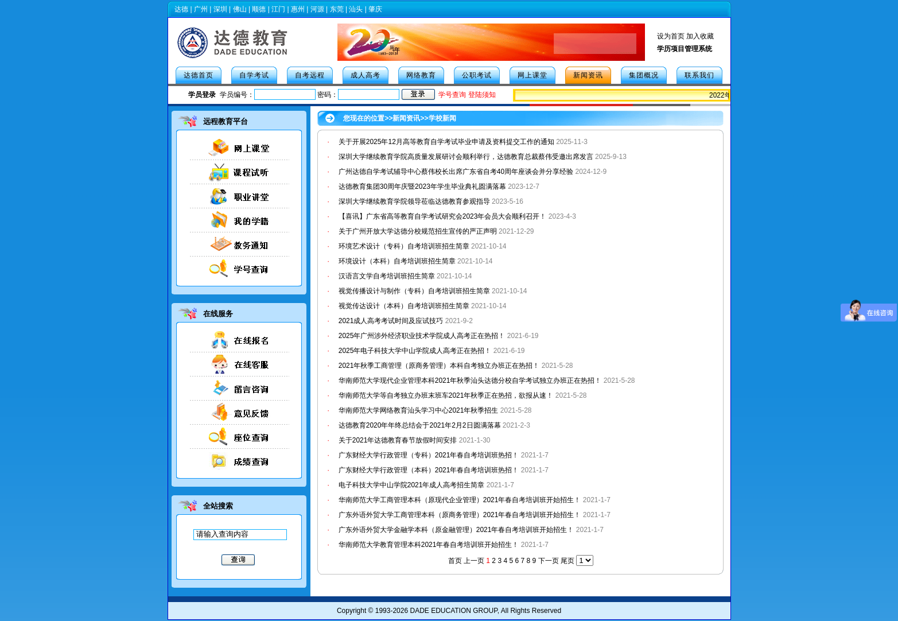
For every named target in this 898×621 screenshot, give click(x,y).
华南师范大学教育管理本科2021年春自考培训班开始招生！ (429, 545)
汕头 (356, 9)
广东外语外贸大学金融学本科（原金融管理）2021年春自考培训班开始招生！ (456, 530)
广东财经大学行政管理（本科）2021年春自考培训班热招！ (429, 470)
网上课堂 (532, 75)
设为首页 (671, 36)
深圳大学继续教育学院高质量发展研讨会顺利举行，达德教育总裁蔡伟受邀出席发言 (466, 157)
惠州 (298, 9)
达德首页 (198, 75)
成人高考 (365, 75)
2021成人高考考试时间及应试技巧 (391, 321)
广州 (201, 9)
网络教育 (421, 75)
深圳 (220, 9)
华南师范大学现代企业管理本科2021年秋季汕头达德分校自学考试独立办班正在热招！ (470, 381)
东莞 (337, 9)
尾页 (567, 561)
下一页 (548, 561)
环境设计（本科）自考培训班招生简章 (397, 261)
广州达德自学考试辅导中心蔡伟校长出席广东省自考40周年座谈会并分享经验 (456, 172)
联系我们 (699, 75)
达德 (181, 9)
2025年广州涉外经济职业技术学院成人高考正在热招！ (422, 336)
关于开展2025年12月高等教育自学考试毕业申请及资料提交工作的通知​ (446, 142)
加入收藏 (700, 36)
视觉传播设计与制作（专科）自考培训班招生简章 (414, 291)
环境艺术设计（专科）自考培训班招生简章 (404, 246)
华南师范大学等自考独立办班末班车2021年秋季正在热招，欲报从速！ (447, 395)
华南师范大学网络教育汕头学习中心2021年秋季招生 (419, 410)
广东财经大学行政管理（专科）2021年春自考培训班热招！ (429, 455)
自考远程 (310, 75)
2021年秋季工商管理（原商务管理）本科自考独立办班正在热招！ (439, 366)
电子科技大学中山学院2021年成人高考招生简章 (412, 485)
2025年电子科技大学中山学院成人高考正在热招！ (415, 351)
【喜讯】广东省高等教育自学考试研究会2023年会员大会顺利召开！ (443, 216)
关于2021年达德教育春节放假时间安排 (398, 440)
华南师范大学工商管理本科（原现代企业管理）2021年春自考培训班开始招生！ (460, 500)
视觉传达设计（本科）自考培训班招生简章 (404, 306)
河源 (317, 9)
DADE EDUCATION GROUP (453, 611)
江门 (278, 9)
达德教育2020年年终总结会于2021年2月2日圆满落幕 (420, 425)
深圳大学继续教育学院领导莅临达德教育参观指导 (414, 201)
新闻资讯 (588, 75)
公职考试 (477, 75)
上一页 (474, 561)
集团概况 (644, 75)
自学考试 (254, 75)
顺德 (259, 9)
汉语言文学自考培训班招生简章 (387, 276)
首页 (455, 561)
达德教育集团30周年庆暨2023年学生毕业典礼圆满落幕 (422, 187)
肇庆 (375, 9)
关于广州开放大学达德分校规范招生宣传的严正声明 (418, 231)
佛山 (240, 9)
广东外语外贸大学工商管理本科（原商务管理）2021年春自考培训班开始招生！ (460, 515)
